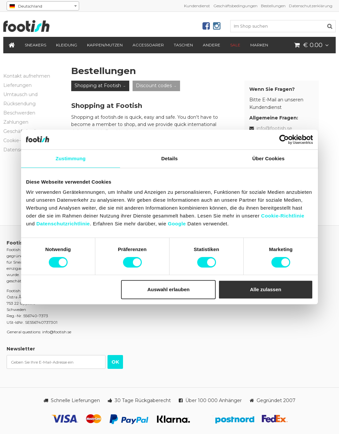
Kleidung (66, 44)
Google (177, 223)
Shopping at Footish (98, 86)
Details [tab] (169, 158)
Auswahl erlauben (168, 289)
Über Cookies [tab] (268, 158)
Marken (259, 44)
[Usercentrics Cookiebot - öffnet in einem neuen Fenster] (284, 139)
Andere (211, 44)
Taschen (183, 44)
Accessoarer (148, 44)
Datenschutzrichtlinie (63, 223)
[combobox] (43, 6)
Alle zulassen (265, 289)
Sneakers (35, 44)
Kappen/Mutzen (105, 44)
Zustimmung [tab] (71, 158)
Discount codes (154, 86)
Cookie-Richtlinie (282, 215)
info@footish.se (274, 128)
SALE (235, 44)
